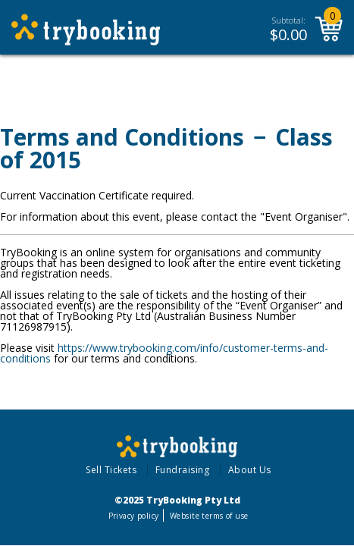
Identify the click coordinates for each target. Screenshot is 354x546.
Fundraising (182, 469)
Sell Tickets (111, 469)
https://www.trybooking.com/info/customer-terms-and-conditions (164, 353)
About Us (249, 469)
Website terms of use (209, 515)
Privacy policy (133, 515)
